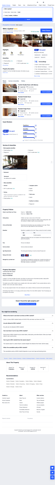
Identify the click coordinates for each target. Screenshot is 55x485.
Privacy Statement (23, 407)
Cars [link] (24, 5)
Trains (19, 5)
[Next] (52, 162)
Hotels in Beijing (29, 381)
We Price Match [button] (35, 31)
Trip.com (6, 358)
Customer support (6, 398)
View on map (37, 76)
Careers (21, 402)
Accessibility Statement (24, 409)
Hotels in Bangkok (38, 381)
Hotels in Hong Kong (20, 384)
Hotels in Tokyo (39, 384)
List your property (40, 405)
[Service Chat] (52, 477)
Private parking (7, 150)
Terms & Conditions (23, 405)
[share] (52, 473)
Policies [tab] (23, 81)
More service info (6, 402)
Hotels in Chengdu (10, 386)
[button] (40, 2)
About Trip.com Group (24, 411)
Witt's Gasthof (8, 29)
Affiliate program (40, 402)
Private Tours (51, 5)
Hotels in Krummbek (40, 358)
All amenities (5, 65)
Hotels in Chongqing (30, 384)
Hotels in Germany (17, 358)
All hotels (39, 407)
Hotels (10, 358)
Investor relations (40, 398)
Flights (14, 5)
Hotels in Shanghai (10, 381)
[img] (12, 40)
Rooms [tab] (4, 81)
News (20, 400)
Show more (5, 72)
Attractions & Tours (32, 5)
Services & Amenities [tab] (13, 81)
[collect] (52, 468)
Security (38, 411)
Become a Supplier (41, 409)
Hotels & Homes (6, 5)
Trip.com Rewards (40, 400)
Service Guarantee (6, 400)
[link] (37, 2)
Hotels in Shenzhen (10, 384)
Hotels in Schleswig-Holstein (28, 358)
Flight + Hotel (42, 5)
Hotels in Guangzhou (19, 381)
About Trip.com (22, 398)
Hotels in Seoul (18, 386)
